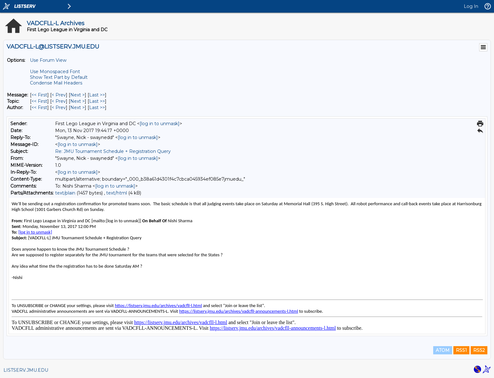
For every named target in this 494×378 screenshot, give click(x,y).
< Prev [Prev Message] (59, 95)
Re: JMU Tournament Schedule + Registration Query (113, 151)
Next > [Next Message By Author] (77, 107)
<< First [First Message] (39, 95)
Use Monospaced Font (55, 71)
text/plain (65, 193)
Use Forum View (48, 60)
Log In (471, 6)
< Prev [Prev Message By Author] (59, 107)
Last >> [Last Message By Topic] (97, 101)
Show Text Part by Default (59, 77)
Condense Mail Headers (56, 83)
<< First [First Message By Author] (39, 107)
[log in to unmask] (160, 123)
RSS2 (479, 350)
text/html (116, 193)
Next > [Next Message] (77, 95)
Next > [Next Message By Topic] (77, 101)
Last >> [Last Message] (97, 95)
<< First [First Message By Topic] (39, 101)
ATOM (443, 350)
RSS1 (461, 350)
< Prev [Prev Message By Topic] (59, 101)
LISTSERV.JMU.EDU (25, 370)
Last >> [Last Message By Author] (97, 107)
